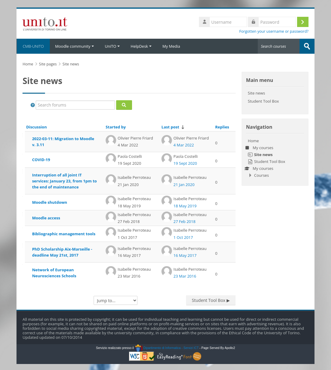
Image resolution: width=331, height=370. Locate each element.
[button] (33, 105)
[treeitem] (275, 158)
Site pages (48, 64)
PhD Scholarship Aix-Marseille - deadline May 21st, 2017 (62, 252)
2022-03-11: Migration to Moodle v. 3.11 (63, 141)
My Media (171, 46)
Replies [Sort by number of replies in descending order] (222, 127)
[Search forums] (75, 105)
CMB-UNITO (33, 46)
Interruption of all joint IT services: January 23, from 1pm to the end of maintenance (64, 181)
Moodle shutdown (49, 202)
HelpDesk (141, 46)
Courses (261, 175)
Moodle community (74, 46)
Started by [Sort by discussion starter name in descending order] (116, 127)
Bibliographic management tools (63, 233)
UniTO (112, 46)
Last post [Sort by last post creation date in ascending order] (170, 127)
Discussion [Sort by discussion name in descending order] (36, 127)
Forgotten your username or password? (273, 31)
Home (253, 140)
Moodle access (46, 218)
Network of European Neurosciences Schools (54, 272)
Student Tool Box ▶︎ (211, 300)
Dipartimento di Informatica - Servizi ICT (167, 348)
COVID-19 (41, 159)
